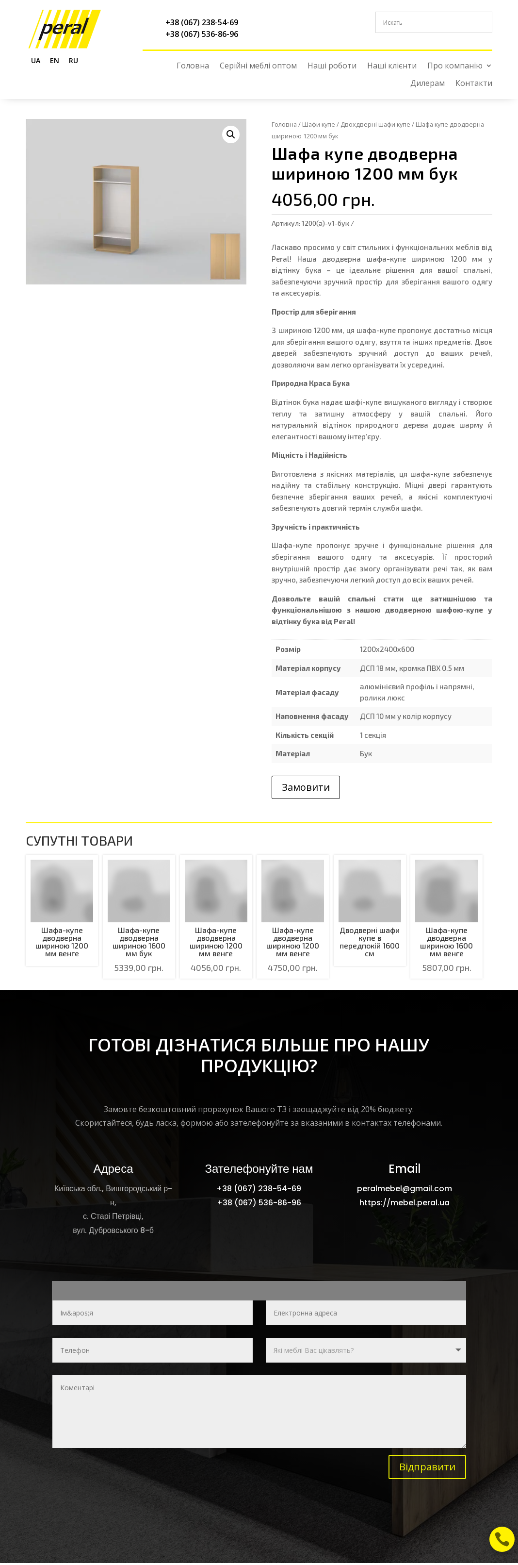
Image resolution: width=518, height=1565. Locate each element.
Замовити (306, 787)
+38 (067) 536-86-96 (201, 34)
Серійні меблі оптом (258, 66)
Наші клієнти (392, 66)
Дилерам (427, 83)
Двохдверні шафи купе (375, 124)
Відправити (427, 1466)
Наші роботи (332, 66)
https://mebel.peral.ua (404, 1202)
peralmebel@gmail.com (404, 1188)
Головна (193, 66)
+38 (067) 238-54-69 (201, 22)
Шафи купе (318, 124)
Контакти (473, 83)
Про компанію (455, 66)
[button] (231, 134)
